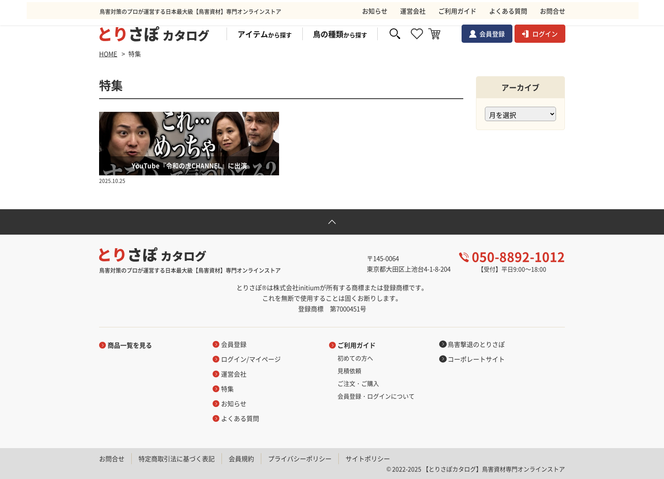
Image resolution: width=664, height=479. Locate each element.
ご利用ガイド (357, 345)
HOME (108, 53)
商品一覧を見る (130, 345)
